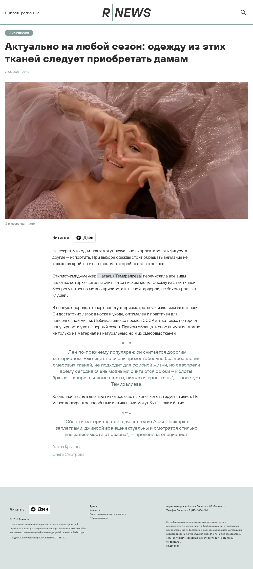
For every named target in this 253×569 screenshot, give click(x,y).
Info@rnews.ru (217, 506)
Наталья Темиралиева (120, 275)
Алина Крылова (67, 446)
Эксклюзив (19, 32)
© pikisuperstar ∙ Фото (20, 223)
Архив (93, 506)
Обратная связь (98, 518)
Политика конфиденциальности (108, 514)
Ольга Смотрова (68, 454)
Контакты (95, 510)
